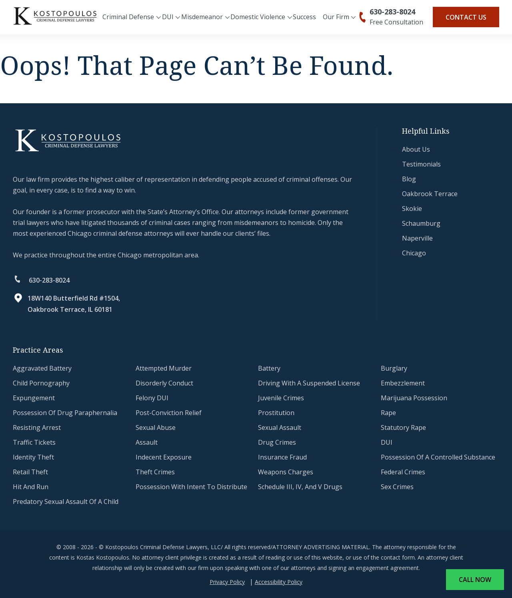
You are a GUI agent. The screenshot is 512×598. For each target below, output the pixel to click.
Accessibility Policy (278, 582)
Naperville (417, 238)
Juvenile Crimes (281, 397)
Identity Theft (33, 457)
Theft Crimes (155, 472)
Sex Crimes (397, 486)
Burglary (394, 368)
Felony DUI (152, 397)
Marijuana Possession (414, 397)
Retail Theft (30, 472)
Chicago (414, 253)
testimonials (421, 164)
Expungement (34, 397)
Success (304, 16)
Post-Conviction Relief (169, 412)
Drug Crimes (277, 442)
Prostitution (276, 412)
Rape (388, 412)
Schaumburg (421, 223)
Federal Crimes (403, 472)
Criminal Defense (128, 16)
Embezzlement (403, 383)
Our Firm (336, 16)
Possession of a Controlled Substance (438, 457)
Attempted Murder (164, 368)
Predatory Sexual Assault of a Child (65, 501)
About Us (416, 149)
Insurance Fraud (282, 457)
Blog (409, 179)
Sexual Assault (279, 427)
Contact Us (466, 17)
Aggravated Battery (42, 368)
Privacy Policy (227, 582)
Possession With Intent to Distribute (191, 486)
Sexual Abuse (156, 427)
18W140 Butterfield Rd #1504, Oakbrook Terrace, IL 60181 (74, 304)
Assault (147, 442)
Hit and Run (30, 486)
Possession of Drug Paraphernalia (65, 412)
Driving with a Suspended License (309, 383)
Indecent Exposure (164, 457)
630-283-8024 (392, 11)
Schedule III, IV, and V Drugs (300, 486)
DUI (168, 16)
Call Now (475, 579)
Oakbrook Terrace (430, 193)
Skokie (412, 208)
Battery (269, 368)
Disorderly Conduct (164, 383)
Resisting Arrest (37, 427)
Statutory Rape (403, 427)
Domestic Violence (257, 16)
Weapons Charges (285, 472)
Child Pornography (41, 383)
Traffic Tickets (34, 442)
